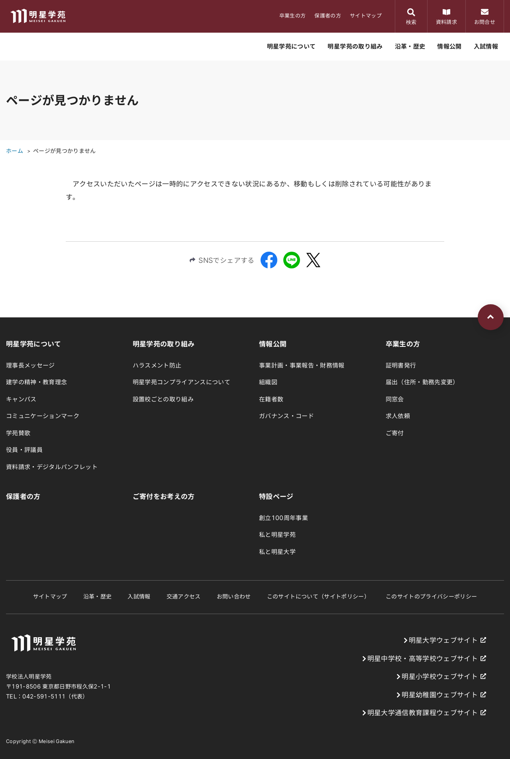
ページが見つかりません (64, 151)
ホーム (14, 151)
